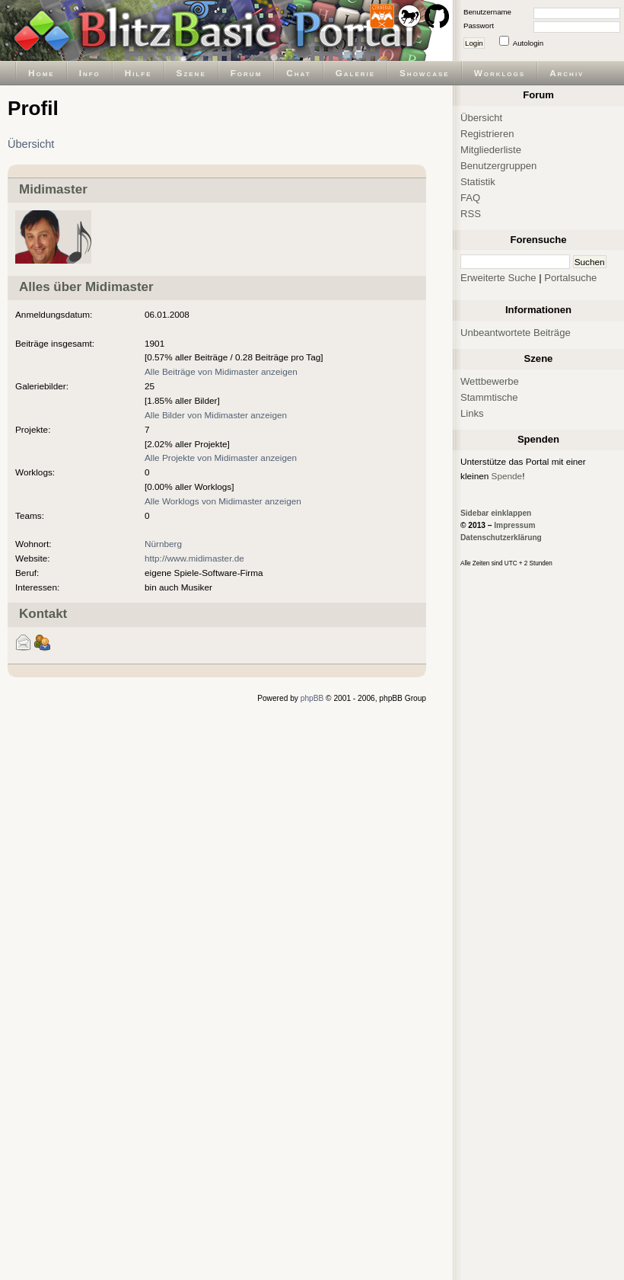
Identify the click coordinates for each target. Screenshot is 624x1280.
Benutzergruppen (498, 165)
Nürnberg (163, 544)
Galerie (355, 73)
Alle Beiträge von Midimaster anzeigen (221, 371)
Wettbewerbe (489, 381)
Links (472, 413)
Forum (247, 73)
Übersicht (31, 144)
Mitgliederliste (490, 149)
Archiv (566, 73)
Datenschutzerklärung (501, 537)
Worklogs (499, 73)
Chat (298, 73)
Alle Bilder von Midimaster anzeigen (216, 415)
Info (89, 73)
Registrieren (487, 133)
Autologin (528, 43)
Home (41, 73)
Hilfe (138, 73)
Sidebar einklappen (495, 513)
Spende (507, 476)
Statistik (477, 181)
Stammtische (489, 397)
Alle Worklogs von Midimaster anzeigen (223, 501)
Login (474, 43)
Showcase (425, 73)
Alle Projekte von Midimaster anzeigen (221, 457)
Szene (191, 73)
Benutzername (487, 12)
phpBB (312, 698)
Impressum (514, 525)
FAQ (470, 197)
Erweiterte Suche (498, 277)
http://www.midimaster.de (194, 558)
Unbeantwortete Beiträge (515, 332)
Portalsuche (570, 277)
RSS (470, 213)
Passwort (478, 25)
